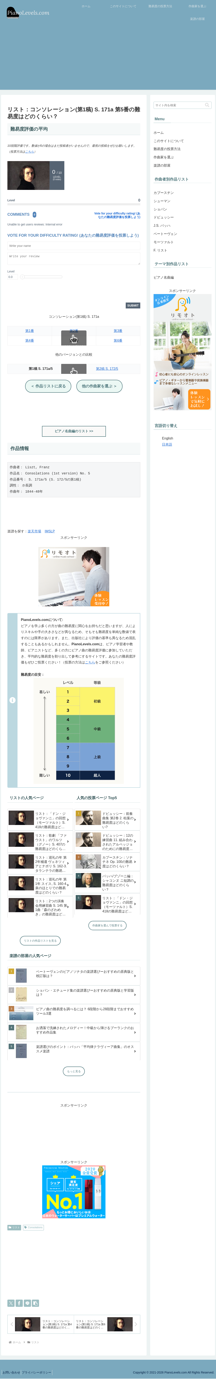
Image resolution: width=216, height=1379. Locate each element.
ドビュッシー (164, 217)
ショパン (160, 209)
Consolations (33, 1227)
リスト (14, 1227)
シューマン (162, 201)
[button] (35, 1303)
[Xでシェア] (11, 1303)
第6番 (118, 341)
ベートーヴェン (165, 234)
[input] (182, 105)
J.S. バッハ (162, 225)
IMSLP (50, 531)
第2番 (74, 331)
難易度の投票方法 (167, 149)
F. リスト (160, 250)
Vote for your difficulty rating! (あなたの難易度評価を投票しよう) (117, 215)
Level (10, 272)
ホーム (159, 132)
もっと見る (74, 1071)
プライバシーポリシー (41, 1373)
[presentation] (39, 292)
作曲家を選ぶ (164, 157)
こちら (29, 151)
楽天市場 (34, 531)
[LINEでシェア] (27, 1303)
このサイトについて (169, 141)
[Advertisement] (108, 60)
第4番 (29, 341)
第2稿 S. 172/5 (107, 369)
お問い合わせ (13, 1373)
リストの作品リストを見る (40, 941)
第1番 (29, 331)
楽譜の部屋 (162, 165)
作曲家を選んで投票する (107, 925)
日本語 (167, 444)
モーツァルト (164, 242)
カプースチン (164, 193)
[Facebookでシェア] (19, 1303)
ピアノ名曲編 (164, 277)
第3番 (118, 331)
